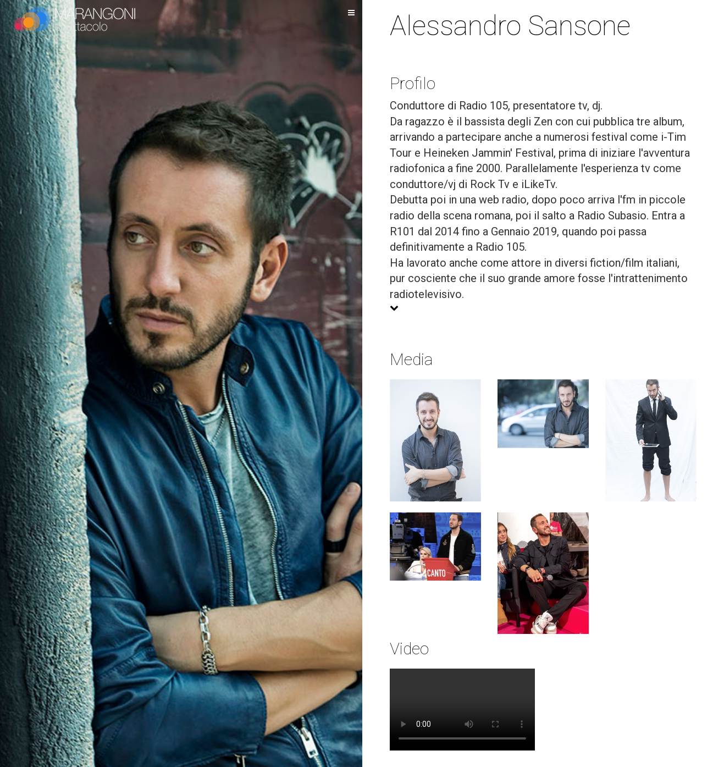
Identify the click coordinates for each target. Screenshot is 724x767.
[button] (543, 308)
